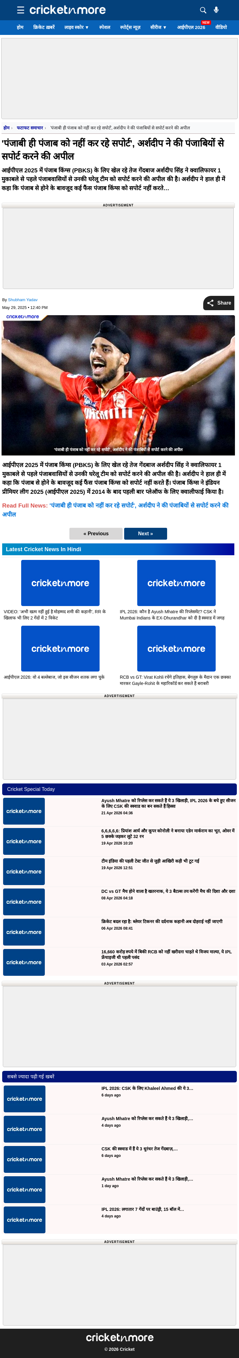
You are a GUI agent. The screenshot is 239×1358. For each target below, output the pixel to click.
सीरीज (158, 27)
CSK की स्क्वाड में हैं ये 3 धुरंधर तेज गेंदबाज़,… (139, 1148)
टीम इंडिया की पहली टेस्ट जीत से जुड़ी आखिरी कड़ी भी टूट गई (150, 861)
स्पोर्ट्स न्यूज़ (130, 27)
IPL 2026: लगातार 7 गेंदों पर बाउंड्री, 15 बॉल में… (142, 1209)
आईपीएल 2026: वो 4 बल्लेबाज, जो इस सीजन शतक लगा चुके (54, 677)
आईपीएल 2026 (191, 27)
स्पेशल (104, 27)
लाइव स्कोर (76, 27)
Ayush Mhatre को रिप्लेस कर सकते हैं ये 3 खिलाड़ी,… (147, 1118)
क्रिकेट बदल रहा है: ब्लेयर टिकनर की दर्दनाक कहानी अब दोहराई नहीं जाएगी (162, 921)
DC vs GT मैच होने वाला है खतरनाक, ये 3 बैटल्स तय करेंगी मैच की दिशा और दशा (168, 891)
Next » (145, 533)
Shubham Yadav (23, 299)
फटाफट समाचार (30, 127)
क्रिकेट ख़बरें (43, 27)
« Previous (96, 533)
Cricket (127, 1349)
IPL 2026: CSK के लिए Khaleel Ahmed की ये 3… (147, 1088)
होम (20, 27)
